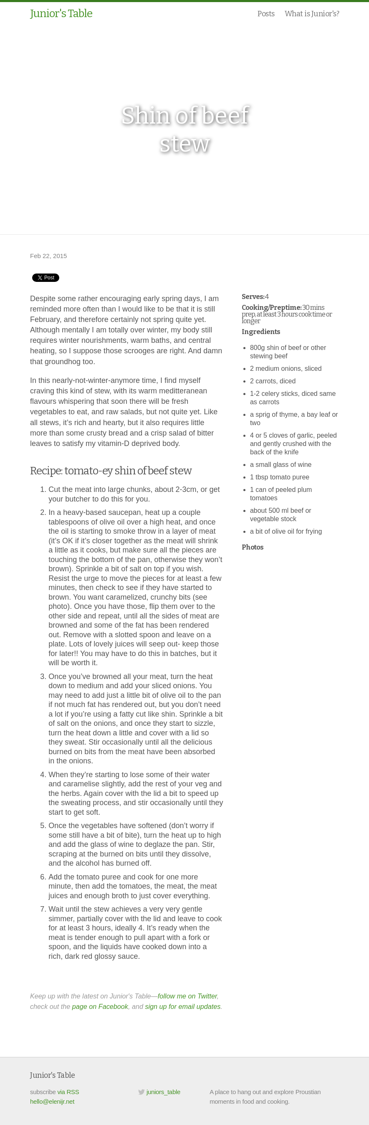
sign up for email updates (182, 1006)
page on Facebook (100, 1006)
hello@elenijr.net (52, 1101)
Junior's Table (61, 13)
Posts (266, 13)
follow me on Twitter (187, 996)
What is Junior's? (312, 13)
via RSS (68, 1091)
